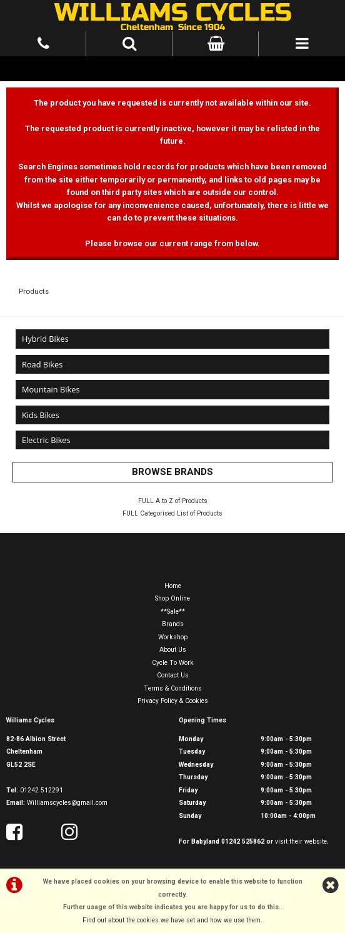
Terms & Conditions (173, 688)
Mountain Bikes (50, 389)
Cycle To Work (173, 663)
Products (34, 291)
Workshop (173, 637)
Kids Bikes (40, 415)
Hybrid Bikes (45, 338)
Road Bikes (42, 364)
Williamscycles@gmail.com (67, 803)
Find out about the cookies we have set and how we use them (171, 920)
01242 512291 (41, 790)
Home (172, 586)
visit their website (301, 841)
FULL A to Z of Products (173, 501)
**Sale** (173, 611)
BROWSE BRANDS (172, 471)
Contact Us (173, 675)
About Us (172, 650)
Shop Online (172, 598)
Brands (173, 624)
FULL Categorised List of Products (172, 513)
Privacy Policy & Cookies (173, 701)
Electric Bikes (46, 440)
